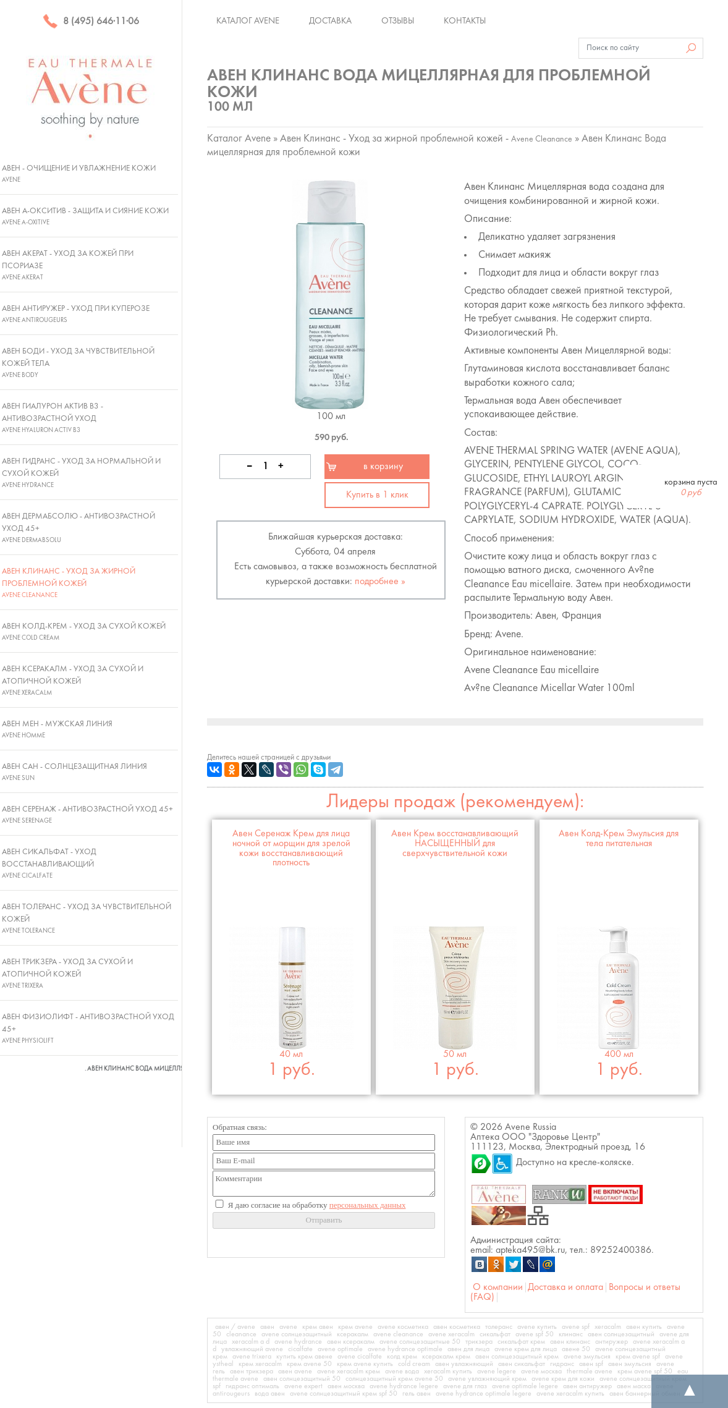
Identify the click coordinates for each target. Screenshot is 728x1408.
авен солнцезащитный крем (517, 1356)
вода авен (270, 1393)
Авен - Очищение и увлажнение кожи (79, 173)
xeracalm (608, 1327)
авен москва (346, 1386)
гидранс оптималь (252, 1386)
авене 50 (576, 1349)
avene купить (537, 1327)
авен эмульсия (629, 1364)
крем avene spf (638, 1356)
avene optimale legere (525, 1386)
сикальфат (495, 1334)
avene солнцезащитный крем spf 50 (343, 1393)
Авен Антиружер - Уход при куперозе (76, 314)
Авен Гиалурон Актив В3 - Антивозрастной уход (52, 417)
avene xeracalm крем (348, 1371)
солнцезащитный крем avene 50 (394, 1379)
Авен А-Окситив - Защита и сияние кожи (85, 216)
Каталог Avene (247, 21)
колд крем (402, 1356)
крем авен (317, 1327)
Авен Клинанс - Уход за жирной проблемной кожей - (426, 139)
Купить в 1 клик (377, 495)
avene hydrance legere (404, 1386)
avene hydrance (298, 1342)
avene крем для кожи (563, 1379)
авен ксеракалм (351, 1342)
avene (288, 1327)
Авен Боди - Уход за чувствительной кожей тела (78, 362)
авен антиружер (587, 1386)
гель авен (416, 1393)
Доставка (330, 21)
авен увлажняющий (464, 1364)
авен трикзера (251, 1371)
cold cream (414, 1364)
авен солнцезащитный (621, 1334)
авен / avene (235, 1327)
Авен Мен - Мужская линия (57, 729)
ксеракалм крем (446, 1356)
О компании (498, 1287)
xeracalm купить (448, 1371)
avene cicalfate (359, 1356)
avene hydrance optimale (405, 1349)
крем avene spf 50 (644, 1371)
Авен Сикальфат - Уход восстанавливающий (49, 863)
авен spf (591, 1364)
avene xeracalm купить (570, 1393)
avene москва (541, 1371)
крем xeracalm (260, 1364)
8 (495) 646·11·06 (91, 22)
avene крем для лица (525, 1349)
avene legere (496, 1371)
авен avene (295, 1371)
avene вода (402, 1371)
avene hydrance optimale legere (483, 1393)
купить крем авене (304, 1356)
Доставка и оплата (565, 1287)
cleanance (241, 1334)
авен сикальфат (521, 1364)
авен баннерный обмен (644, 1393)
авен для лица (468, 1349)
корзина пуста (690, 488)
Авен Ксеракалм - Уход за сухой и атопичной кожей (72, 680)
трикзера (479, 1342)
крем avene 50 (309, 1364)
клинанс (571, 1334)
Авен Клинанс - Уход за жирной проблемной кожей (68, 582)
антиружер (611, 1342)
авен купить (644, 1327)
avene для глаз (465, 1386)
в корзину (383, 467)
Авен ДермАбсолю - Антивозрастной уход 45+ (78, 527)
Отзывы (397, 21)
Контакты (465, 21)
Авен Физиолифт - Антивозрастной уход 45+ (88, 1028)
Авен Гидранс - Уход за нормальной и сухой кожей (81, 472)
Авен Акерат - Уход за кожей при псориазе (67, 265)
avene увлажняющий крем (487, 1379)
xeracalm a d (250, 1342)
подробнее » (380, 582)
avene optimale (340, 1349)
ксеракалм (352, 1334)
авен (267, 1327)
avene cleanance (398, 1334)
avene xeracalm (451, 1334)
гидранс (562, 1364)
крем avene (355, 1327)
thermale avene (589, 1371)
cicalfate (300, 1349)
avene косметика (403, 1327)
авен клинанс (570, 1342)
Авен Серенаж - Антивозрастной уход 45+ (87, 814)
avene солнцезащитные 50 (419, 1342)
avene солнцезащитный (296, 1334)
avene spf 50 (534, 1334)
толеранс (498, 1327)
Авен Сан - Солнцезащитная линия (74, 772)
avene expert (303, 1386)
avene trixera (251, 1356)
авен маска (634, 1386)
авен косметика (456, 1327)
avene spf (576, 1327)
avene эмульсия (587, 1356)
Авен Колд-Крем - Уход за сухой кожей (84, 631)
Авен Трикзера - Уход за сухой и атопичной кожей (67, 973)
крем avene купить (365, 1364)
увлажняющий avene (252, 1349)
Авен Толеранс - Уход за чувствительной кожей (86, 918)
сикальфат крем (521, 1342)
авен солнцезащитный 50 (302, 1379)
